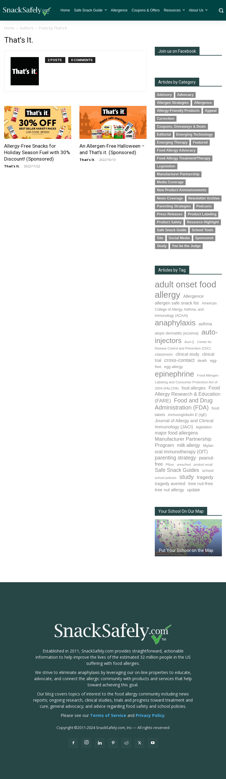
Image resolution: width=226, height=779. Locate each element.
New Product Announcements (182, 190)
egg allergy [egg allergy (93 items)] (173, 366)
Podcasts (204, 206)
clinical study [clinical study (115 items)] (187, 354)
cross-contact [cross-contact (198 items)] (179, 360)
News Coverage (170, 198)
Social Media (179, 238)
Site (160, 238)
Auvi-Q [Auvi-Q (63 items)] (189, 342)
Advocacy (185, 95)
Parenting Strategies (174, 206)
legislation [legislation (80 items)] (204, 427)
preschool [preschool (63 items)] (184, 464)
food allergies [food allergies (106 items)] (194, 388)
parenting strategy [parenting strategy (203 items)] (175, 458)
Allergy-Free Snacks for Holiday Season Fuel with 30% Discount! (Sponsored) (37, 152)
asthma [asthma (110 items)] (205, 324)
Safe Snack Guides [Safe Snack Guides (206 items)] (177, 470)
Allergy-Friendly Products (178, 111)
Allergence (203, 103)
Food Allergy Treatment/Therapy (183, 158)
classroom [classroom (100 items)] (164, 354)
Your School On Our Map (181, 511)
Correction (166, 118)
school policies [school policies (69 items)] (166, 478)
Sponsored (204, 238)
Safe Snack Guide (171, 230)
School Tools (202, 230)
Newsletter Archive (204, 198)
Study (162, 246)
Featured (200, 142)
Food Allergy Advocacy (176, 150)
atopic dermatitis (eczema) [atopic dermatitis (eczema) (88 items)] (176, 333)
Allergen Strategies (173, 103)
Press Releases (169, 214)
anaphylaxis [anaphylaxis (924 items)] (175, 322)
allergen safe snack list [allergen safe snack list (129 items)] (177, 303)
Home (9, 28)
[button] (221, 10)
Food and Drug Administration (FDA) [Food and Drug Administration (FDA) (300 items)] (184, 404)
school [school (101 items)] (208, 470)
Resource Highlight (203, 222)
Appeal (211, 111)
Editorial (164, 134)
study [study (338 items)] (187, 477)
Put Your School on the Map (186, 550)
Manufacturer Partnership (178, 174)
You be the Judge (186, 246)
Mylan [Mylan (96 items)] (208, 445)
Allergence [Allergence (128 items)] (193, 296)
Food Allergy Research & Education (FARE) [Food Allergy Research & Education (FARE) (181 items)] (187, 394)
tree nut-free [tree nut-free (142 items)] (200, 483)
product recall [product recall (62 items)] (203, 464)
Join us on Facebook (177, 51)
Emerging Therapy (172, 142)
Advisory (164, 95)
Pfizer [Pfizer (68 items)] (170, 464)
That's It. (12, 166)
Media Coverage (170, 182)
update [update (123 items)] (193, 489)
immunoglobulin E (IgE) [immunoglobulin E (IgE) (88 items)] (187, 415)
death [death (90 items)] (202, 360)
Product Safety (169, 222)
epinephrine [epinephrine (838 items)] (174, 374)
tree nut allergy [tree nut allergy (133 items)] (169, 489)
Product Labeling (202, 214)
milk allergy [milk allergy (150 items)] (188, 445)
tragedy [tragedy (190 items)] (205, 477)
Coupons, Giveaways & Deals (181, 126)
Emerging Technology (194, 134)
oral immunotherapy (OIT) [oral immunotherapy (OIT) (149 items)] (181, 451)
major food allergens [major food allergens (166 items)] (176, 432)
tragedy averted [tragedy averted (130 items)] (170, 483)
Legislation (166, 166)
